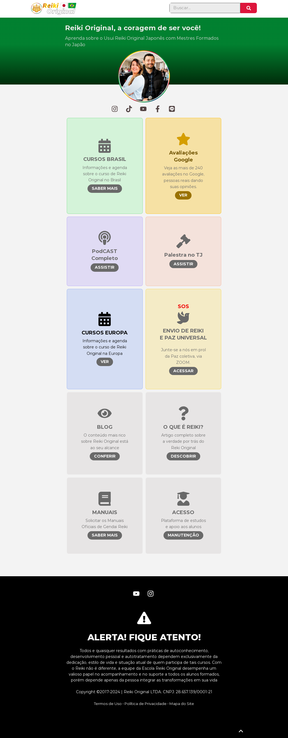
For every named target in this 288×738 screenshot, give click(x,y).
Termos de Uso (108, 703)
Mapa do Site (181, 703)
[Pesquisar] (248, 8)
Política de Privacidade (146, 703)
